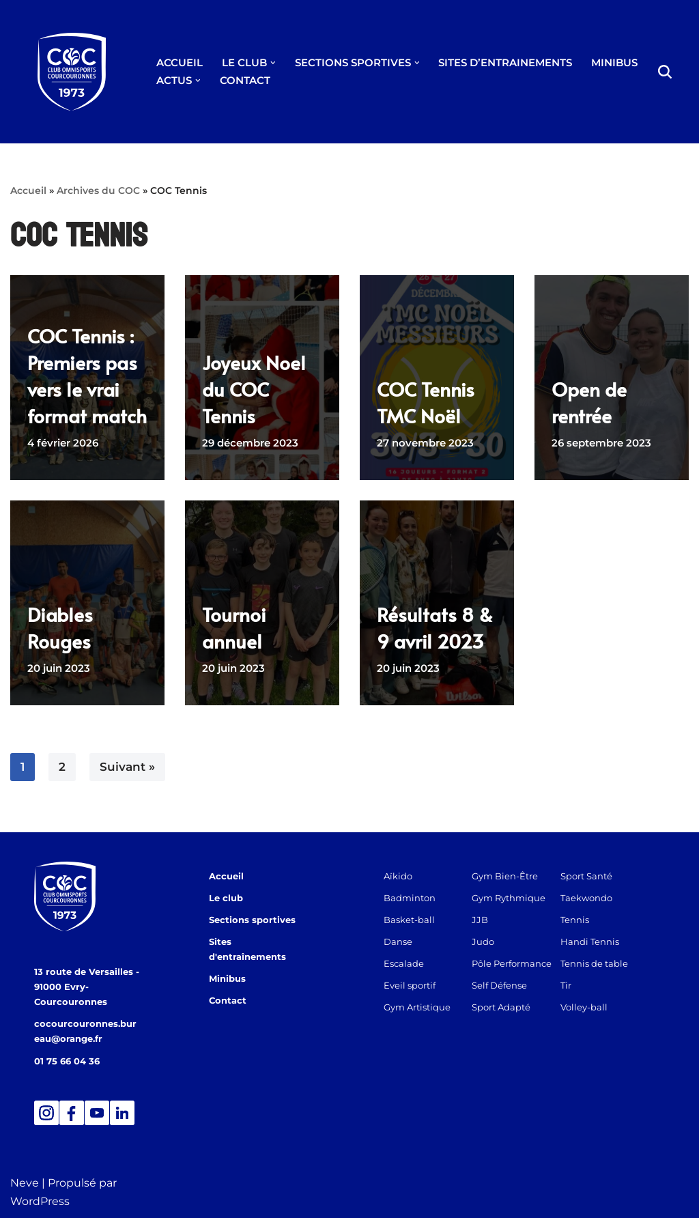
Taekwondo (597, 897)
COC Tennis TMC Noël (425, 402)
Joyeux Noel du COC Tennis (254, 389)
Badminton (410, 897)
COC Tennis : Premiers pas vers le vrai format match (87, 375)
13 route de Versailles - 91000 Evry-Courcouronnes (86, 986)
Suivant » (127, 767)
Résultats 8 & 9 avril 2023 (435, 627)
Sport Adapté (506, 1007)
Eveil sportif (410, 985)
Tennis (585, 919)
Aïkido (398, 875)
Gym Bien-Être (510, 875)
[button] (273, 63)
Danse (398, 941)
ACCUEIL (179, 62)
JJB (485, 919)
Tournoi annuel (234, 627)
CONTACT (245, 80)
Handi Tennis (600, 941)
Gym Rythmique (514, 897)
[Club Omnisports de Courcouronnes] (72, 72)
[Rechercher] (665, 72)
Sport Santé (597, 875)
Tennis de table (605, 963)
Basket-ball (409, 919)
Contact (227, 985)
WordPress (40, 1200)
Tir (576, 985)
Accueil (28, 190)
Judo (488, 941)
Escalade (404, 963)
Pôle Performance (517, 963)
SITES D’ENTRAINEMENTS (505, 62)
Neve (24, 1182)
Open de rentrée (589, 402)
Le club (226, 897)
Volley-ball (594, 1007)
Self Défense (504, 985)
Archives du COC (98, 190)
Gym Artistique (417, 1007)
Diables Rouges (60, 627)
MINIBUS (614, 62)
